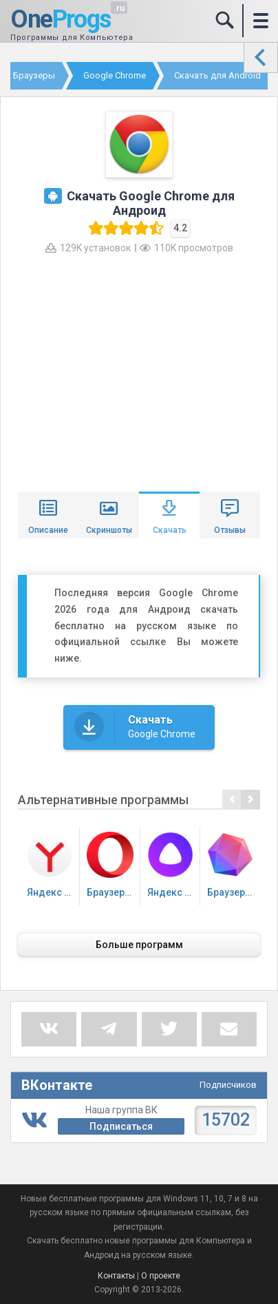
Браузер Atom (233, 865)
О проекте (160, 1276)
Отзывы (230, 530)
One (60, 20)
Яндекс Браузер (53, 865)
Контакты (116, 1276)
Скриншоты (109, 530)
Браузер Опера (113, 865)
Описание (48, 530)
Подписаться (121, 1126)
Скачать (169, 530)
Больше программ (139, 944)
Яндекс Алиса (173, 865)
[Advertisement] (139, 371)
